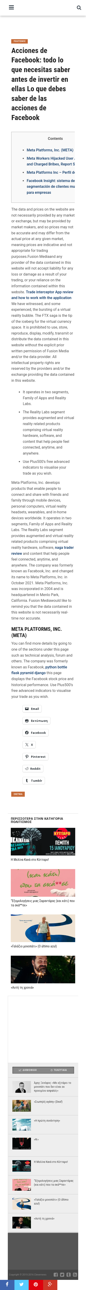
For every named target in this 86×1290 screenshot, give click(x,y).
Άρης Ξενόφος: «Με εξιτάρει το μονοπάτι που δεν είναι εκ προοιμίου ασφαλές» (52, 1086)
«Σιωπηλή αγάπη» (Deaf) (48, 1101)
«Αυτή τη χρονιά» (22, 988)
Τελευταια (59, 1070)
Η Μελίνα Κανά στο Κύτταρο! (30, 860)
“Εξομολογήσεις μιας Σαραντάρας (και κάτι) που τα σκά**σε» (43, 903)
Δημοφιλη (28, 1070)
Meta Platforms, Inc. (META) (50, 150)
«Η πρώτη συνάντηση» (47, 1120)
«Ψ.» (36, 1139)
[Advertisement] (47, 25)
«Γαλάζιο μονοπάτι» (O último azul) (34, 946)
